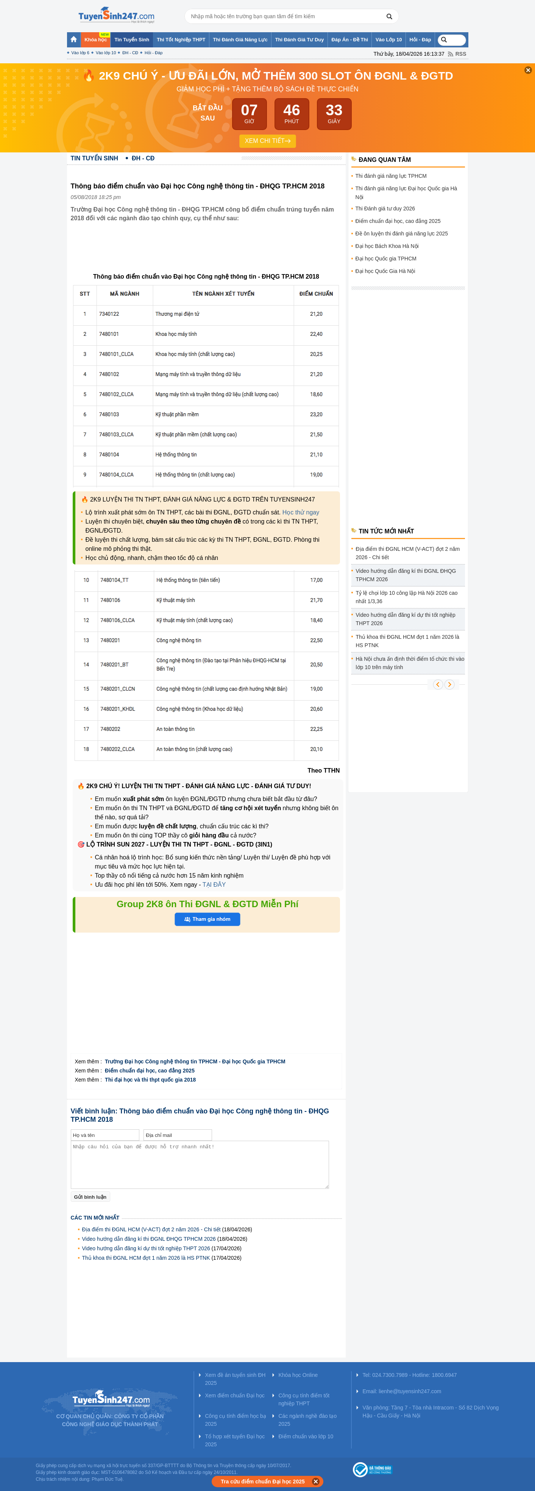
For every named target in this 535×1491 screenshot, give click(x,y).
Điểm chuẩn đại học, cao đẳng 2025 (398, 221)
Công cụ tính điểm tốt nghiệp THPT (304, 1399)
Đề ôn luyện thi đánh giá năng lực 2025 (402, 233)
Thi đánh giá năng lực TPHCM (391, 176)
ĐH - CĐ (130, 52)
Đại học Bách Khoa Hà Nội (387, 246)
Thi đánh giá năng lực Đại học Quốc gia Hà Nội (406, 192)
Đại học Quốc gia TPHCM (386, 259)
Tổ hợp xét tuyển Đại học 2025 (235, 1440)
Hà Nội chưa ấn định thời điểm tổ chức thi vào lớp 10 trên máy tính (410, 663)
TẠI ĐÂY (213, 884)
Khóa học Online (298, 1375)
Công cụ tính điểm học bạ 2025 (235, 1420)
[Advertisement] (208, 253)
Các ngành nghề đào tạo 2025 (308, 1420)
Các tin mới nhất (95, 1218)
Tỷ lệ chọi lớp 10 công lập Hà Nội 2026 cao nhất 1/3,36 (407, 597)
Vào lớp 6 (80, 52)
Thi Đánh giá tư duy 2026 (385, 208)
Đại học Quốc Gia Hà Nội (385, 271)
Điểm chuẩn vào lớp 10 (306, 1436)
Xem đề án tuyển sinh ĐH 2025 (235, 1379)
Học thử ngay (300, 512)
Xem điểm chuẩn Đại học (235, 1395)
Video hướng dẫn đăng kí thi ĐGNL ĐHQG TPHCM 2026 (149, 1239)
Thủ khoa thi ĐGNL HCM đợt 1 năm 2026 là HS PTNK (146, 1258)
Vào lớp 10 (106, 52)
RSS (460, 54)
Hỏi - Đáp (153, 52)
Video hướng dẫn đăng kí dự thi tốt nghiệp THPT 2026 (146, 1248)
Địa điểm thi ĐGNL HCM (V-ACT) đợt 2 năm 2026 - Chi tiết (151, 1229)
